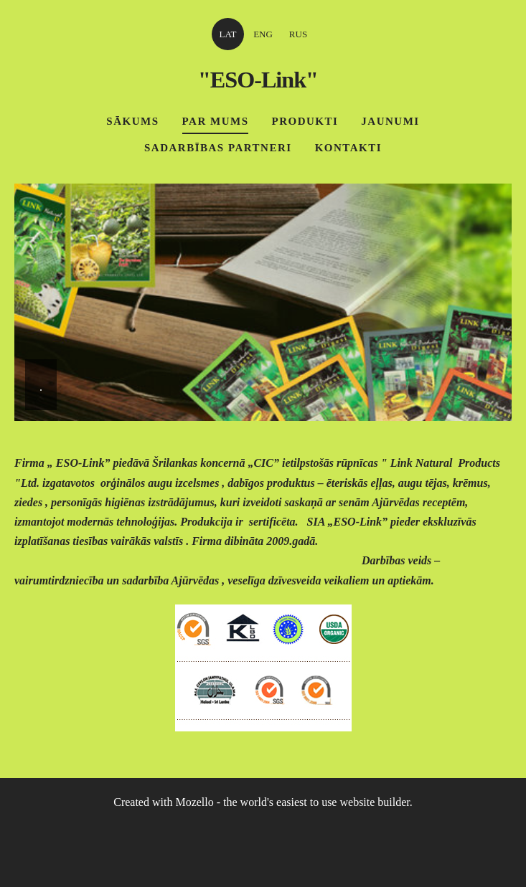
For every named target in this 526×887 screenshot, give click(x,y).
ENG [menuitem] (263, 34)
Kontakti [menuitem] (348, 147)
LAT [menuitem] (228, 34)
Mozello (194, 802)
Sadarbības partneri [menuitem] (218, 147)
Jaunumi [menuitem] (390, 121)
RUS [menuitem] (298, 34)
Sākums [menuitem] (132, 121)
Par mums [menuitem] (215, 121)
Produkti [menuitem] (304, 121)
